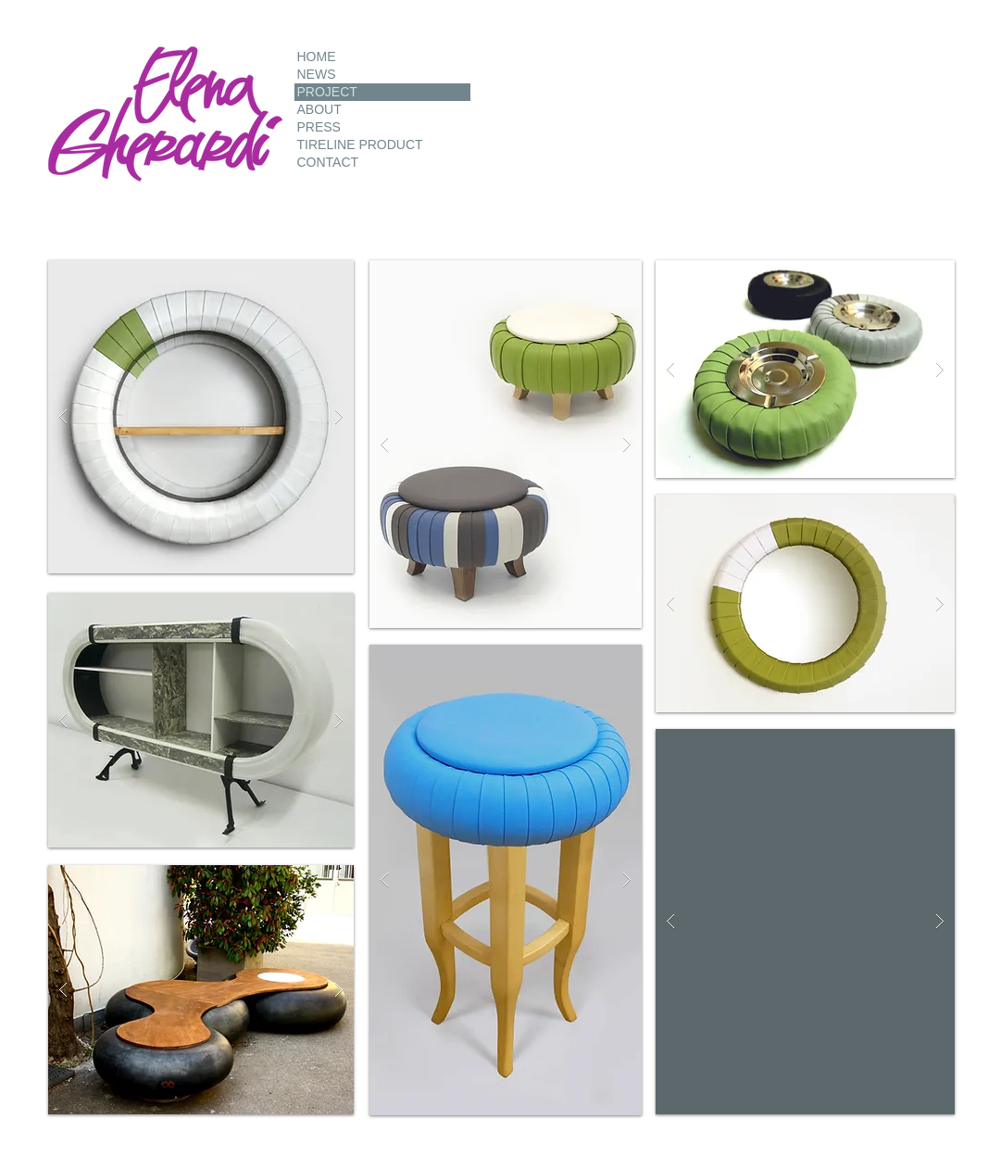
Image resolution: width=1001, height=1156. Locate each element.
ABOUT (319, 109)
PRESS (319, 126)
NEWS (316, 74)
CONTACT (328, 162)
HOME (316, 56)
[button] (201, 416)
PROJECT (327, 91)
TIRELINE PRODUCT (360, 144)
